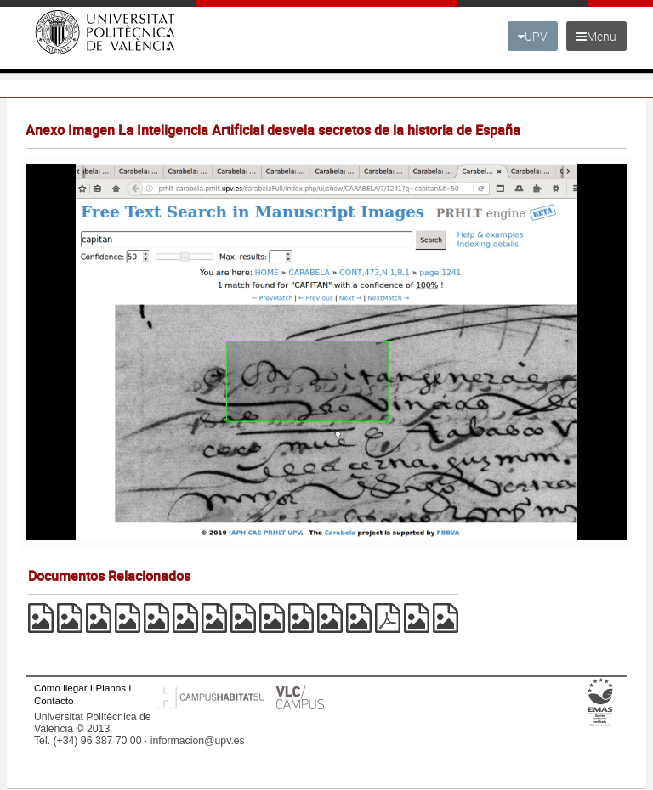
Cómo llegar (61, 687)
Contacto (53, 700)
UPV (533, 36)
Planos (111, 687)
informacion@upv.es (197, 741)
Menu (596, 36)
